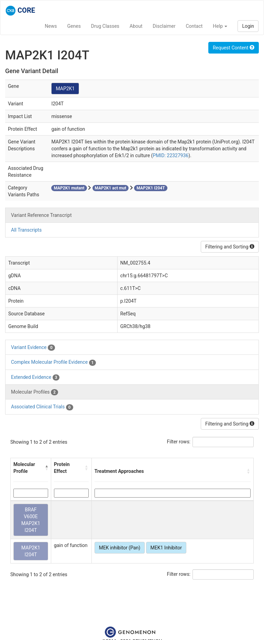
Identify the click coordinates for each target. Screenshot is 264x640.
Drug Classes (105, 26)
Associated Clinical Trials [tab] (42, 407)
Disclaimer (164, 26)
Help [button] (220, 26)
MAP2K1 (65, 88)
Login (248, 26)
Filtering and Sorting (229, 246)
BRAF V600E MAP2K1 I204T (30, 520)
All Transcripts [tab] (26, 230)
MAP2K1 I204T (30, 551)
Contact (194, 26)
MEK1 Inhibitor (166, 547)
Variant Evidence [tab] (33, 348)
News (51, 26)
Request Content (233, 47)
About (136, 26)
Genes (74, 26)
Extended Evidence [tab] (35, 377)
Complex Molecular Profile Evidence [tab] (53, 362)
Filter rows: (179, 441)
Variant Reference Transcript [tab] (41, 215)
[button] (46, 467)
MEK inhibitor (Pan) (119, 547)
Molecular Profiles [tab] (34, 392)
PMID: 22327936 (170, 155)
